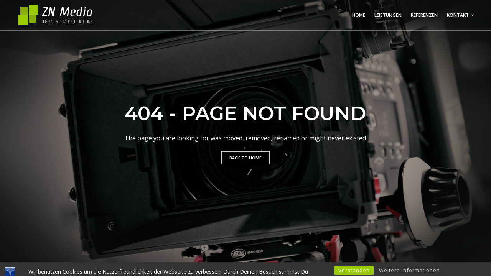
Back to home (245, 158)
